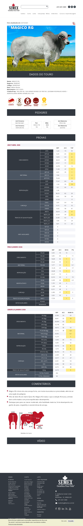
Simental (26, 502)
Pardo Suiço (40, 486)
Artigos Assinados (41, 506)
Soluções (41, 14)
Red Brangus (27, 495)
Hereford (26, 490)
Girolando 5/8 (40, 492)
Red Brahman (27, 496)
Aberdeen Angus (28, 482)
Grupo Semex (12, 483)
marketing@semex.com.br (66, 503)
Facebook (69, 7)
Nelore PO (27, 510)
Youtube (74, 7)
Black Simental (28, 484)
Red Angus (27, 493)
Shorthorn (27, 501)
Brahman (26, 507)
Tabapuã (26, 515)
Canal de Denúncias (13, 489)
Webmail (10, 500)
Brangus (26, 487)
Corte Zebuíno (28, 505)
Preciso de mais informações (15, 524)
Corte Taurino (28, 479)
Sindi (25, 513)
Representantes (12, 495)
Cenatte (39, 516)
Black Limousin (28, 483)
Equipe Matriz (11, 492)
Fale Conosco (11, 484)
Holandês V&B (41, 481)
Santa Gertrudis (28, 498)
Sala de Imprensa (41, 504)
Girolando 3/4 (40, 491)
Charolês (26, 489)
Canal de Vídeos (41, 509)
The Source (11, 503)
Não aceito (64, 521)
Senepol (26, 499)
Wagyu (26, 504)
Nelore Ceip (27, 509)
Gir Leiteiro (40, 489)
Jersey (38, 484)
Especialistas (11, 494)
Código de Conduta (13, 487)
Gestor (10, 502)
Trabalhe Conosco (13, 497)
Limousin (26, 492)
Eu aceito (71, 521)
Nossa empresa (12, 481)
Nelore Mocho (28, 512)
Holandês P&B (41, 483)
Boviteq (39, 514)
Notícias (39, 503)
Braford (26, 486)
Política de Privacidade (14, 486)
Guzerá (39, 494)
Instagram (72, 7)
